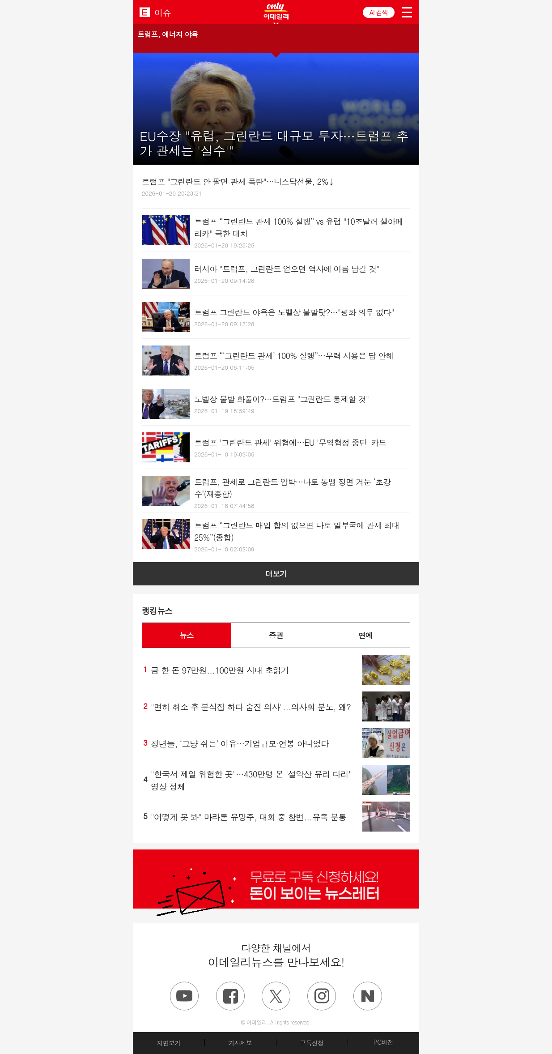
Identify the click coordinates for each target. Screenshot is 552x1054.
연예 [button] (365, 635)
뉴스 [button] (186, 635)
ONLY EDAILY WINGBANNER (276, 11)
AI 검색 (378, 12)
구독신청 (311, 1042)
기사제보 (240, 1042)
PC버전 (383, 1041)
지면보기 (168, 1042)
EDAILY (145, 12)
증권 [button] (276, 635)
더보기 (276, 573)
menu (406, 12)
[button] (276, 39)
